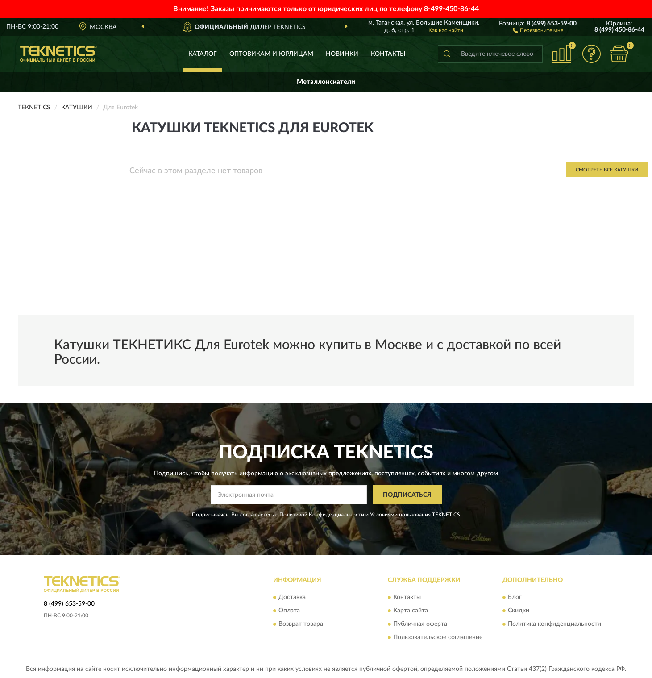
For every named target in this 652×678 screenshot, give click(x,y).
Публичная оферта (420, 624)
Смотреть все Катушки (607, 169)
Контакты (388, 54)
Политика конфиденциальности (554, 624)
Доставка (292, 597)
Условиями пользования (400, 514)
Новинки (342, 54)
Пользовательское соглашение (437, 637)
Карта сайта (410, 610)
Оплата (289, 610)
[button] (538, 30)
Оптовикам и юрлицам (271, 54)
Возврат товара (300, 624)
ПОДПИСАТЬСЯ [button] (407, 495)
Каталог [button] (202, 54)
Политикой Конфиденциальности (321, 514)
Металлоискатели (326, 82)
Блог (515, 597)
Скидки (518, 610)
